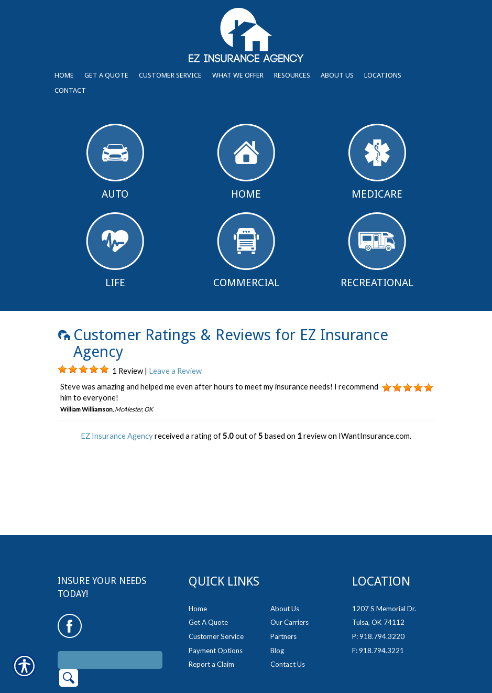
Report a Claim (211, 623)
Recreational (377, 250)
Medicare (377, 162)
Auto (115, 162)
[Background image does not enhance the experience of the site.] (62, 369)
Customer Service (216, 595)
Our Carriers (289, 581)
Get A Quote (208, 581)
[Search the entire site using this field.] (110, 619)
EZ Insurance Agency (117, 435)
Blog (277, 609)
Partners (283, 595)
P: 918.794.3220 (378, 595)
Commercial (246, 250)
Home (246, 162)
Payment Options (216, 609)
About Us (284, 568)
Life (115, 250)
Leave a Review (175, 370)
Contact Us (287, 623)
